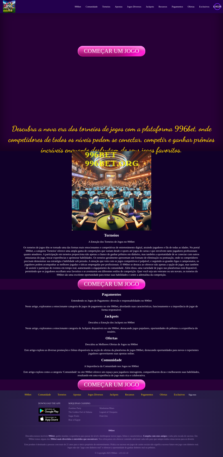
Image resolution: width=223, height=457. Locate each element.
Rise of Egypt (74, 420)
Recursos (163, 6)
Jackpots (150, 6)
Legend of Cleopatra (108, 412)
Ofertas (191, 6)
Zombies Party (75, 408)
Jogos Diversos (134, 6)
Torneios (106, 6)
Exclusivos (204, 6)
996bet (78, 6)
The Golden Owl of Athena (80, 412)
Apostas (118, 6)
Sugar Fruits (74, 416)
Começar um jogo (111, 51)
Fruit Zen (104, 416)
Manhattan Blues (107, 408)
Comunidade (92, 6)
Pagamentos (177, 6)
